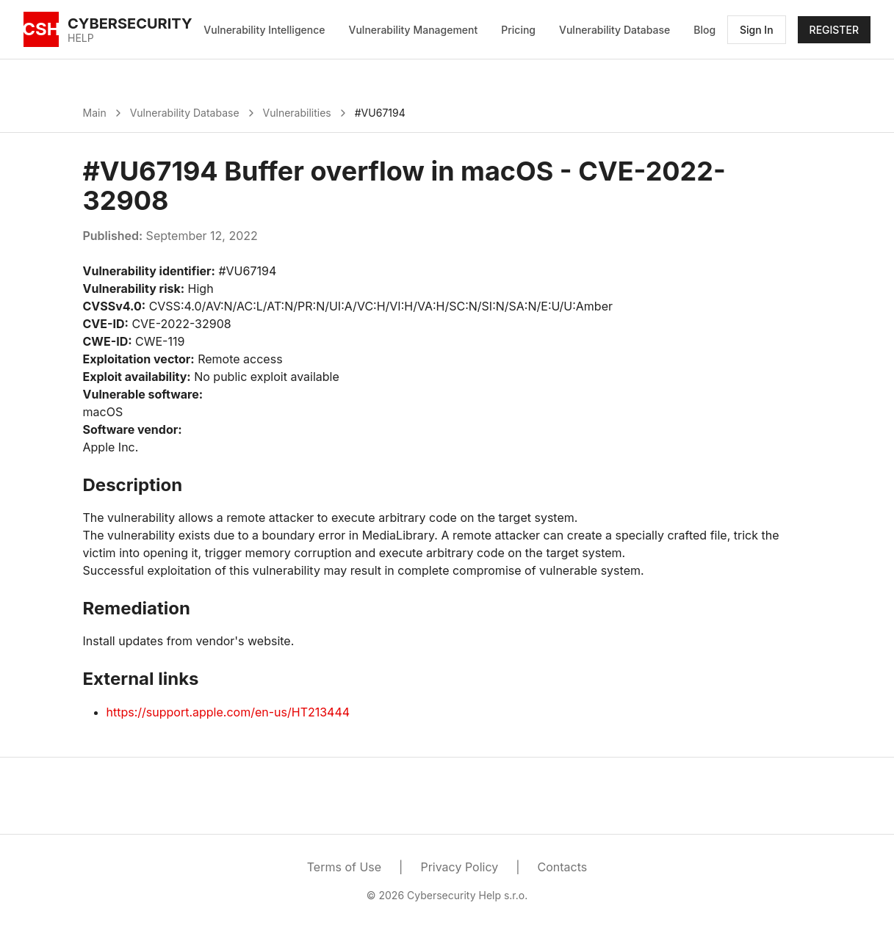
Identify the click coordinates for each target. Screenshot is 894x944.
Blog (704, 29)
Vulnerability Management (413, 29)
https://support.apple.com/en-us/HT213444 (228, 712)
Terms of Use (344, 867)
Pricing (518, 29)
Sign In (757, 29)
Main (95, 112)
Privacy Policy (459, 867)
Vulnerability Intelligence (264, 29)
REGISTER (834, 29)
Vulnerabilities (297, 112)
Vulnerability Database (614, 29)
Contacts (563, 867)
